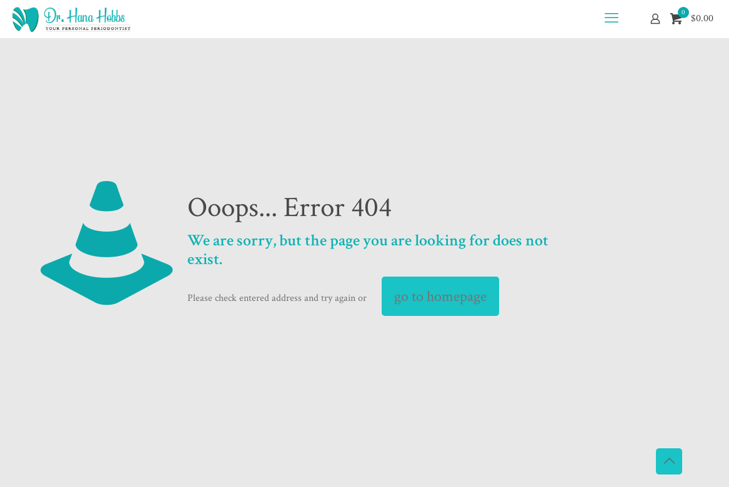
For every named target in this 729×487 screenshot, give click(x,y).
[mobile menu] (611, 18)
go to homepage (440, 296)
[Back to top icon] (669, 461)
